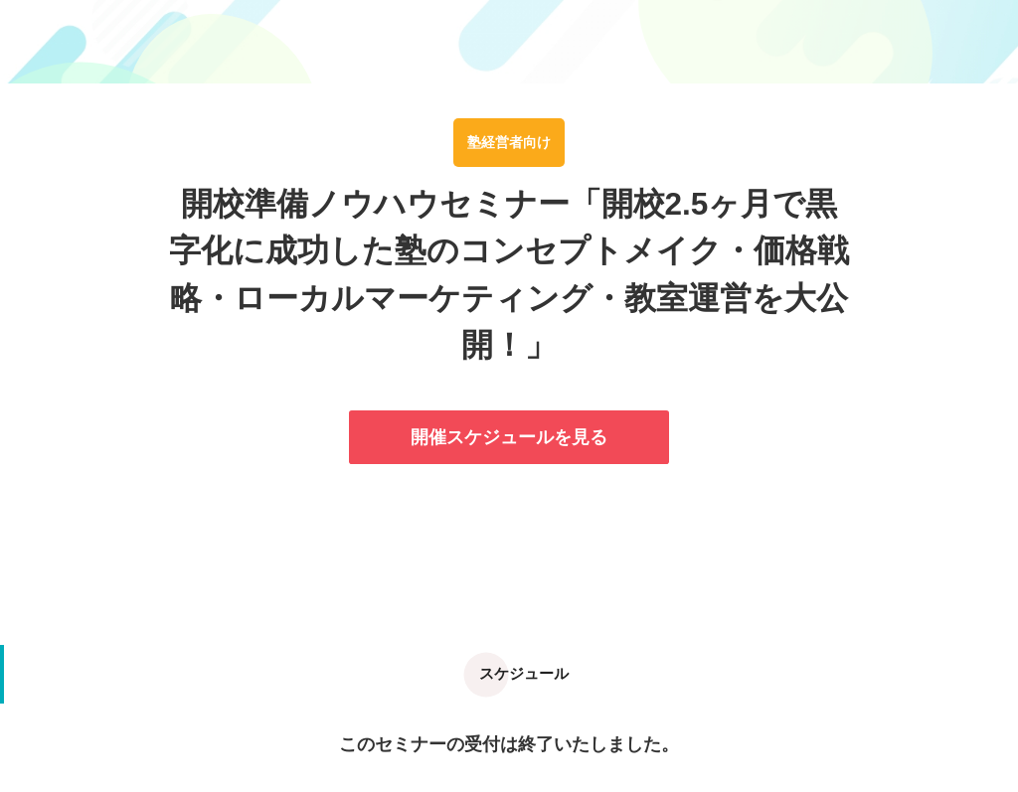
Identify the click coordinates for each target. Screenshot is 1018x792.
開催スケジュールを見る (509, 437)
